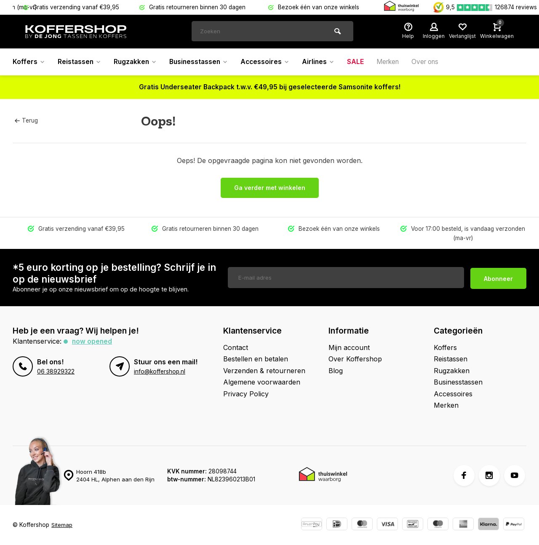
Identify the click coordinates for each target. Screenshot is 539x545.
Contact (235, 347)
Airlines (325, 62)
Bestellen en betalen (255, 359)
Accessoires (271, 62)
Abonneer (498, 277)
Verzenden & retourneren (264, 370)
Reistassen (80, 62)
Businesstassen (203, 62)
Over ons (436, 62)
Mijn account (349, 347)
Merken (396, 62)
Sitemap (62, 524)
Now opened (92, 341)
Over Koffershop (355, 359)
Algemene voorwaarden (261, 382)
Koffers (29, 62)
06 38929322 (56, 371)
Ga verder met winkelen (269, 187)
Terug (26, 120)
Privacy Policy (246, 394)
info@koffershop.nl (159, 371)
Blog (335, 370)
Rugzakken (137, 62)
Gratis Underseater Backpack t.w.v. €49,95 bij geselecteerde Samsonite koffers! (269, 87)
